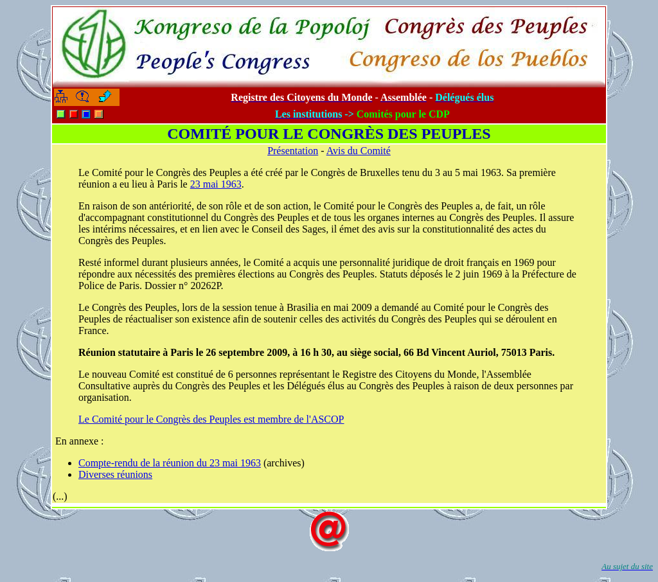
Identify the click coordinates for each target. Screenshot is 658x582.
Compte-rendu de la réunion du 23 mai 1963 (169, 462)
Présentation (292, 150)
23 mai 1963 (216, 184)
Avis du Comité (358, 150)
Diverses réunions (115, 474)
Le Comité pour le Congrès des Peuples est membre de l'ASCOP (211, 419)
